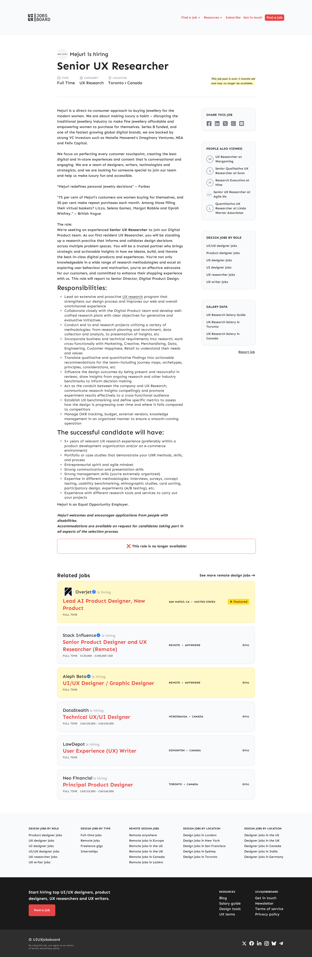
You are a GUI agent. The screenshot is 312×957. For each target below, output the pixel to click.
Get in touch (252, 17)
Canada (134, 82)
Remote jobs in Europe (146, 841)
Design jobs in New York (201, 841)
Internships (89, 851)
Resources (213, 18)
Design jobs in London (200, 835)
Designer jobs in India (261, 851)
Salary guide (230, 903)
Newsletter (264, 903)
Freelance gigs (92, 846)
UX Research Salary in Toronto (223, 324)
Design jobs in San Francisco (204, 846)
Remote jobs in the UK (146, 851)
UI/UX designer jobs (221, 246)
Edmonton (177, 750)
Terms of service (269, 909)
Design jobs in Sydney (199, 851)
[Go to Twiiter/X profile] (244, 943)
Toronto (116, 82)
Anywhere (192, 645)
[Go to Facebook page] (251, 943)
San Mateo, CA (179, 601)
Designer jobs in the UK (261, 841)
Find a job (191, 18)
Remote (174, 645)
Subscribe (233, 17)
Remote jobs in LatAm (146, 862)
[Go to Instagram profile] (266, 943)
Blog (223, 898)
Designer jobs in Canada (262, 846)
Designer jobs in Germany (263, 857)
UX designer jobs (219, 260)
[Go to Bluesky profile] (274, 943)
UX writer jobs (217, 282)
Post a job (274, 17)
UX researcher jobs (220, 275)
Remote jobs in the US (146, 846)
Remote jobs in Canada (147, 857)
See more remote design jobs (225, 575)
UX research (132, 296)
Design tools (230, 909)
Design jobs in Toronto (200, 857)
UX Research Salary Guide (226, 315)
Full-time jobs (91, 835)
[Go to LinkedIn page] (259, 943)
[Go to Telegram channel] (281, 943)
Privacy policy (267, 914)
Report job (246, 352)
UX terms (227, 914)
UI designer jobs (218, 267)
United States (204, 601)
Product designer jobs (223, 253)
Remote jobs (90, 841)
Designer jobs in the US (261, 835)
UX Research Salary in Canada (223, 336)
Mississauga (178, 716)
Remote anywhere (143, 835)
